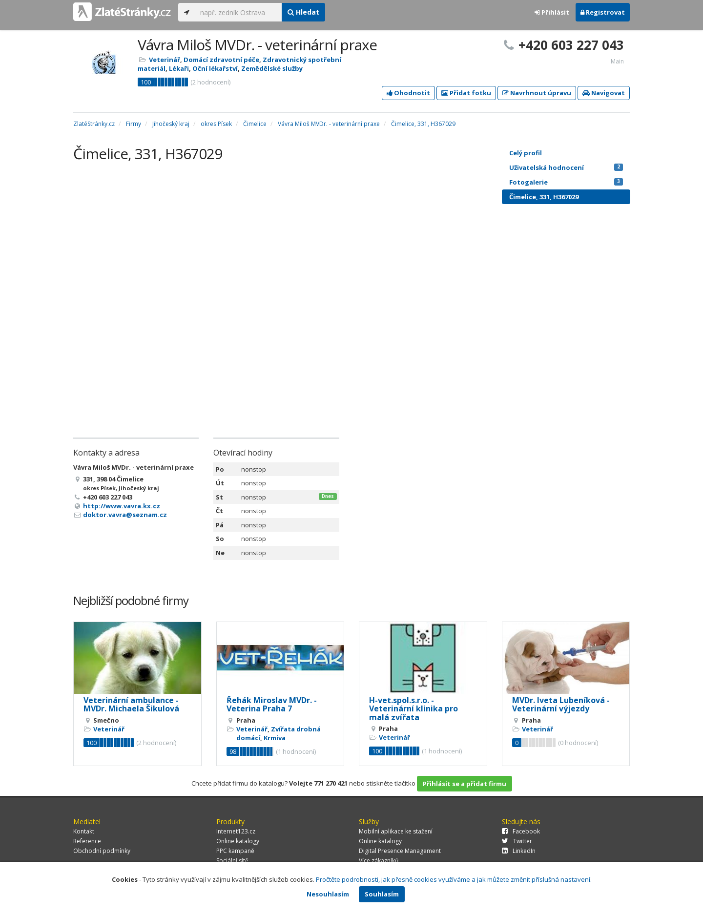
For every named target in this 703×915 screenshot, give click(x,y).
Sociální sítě (232, 860)
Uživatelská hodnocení (566, 167)
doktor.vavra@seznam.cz (125, 514)
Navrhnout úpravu (536, 92)
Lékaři (179, 68)
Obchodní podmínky (101, 851)
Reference (87, 841)
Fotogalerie (566, 182)
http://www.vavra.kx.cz (121, 505)
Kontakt (83, 831)
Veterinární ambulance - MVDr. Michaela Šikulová (131, 704)
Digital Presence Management (400, 851)
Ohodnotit (408, 92)
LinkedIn (519, 851)
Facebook (521, 831)
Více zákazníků (378, 860)
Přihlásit (552, 12)
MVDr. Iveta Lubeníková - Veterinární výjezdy (561, 704)
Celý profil (525, 152)
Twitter (517, 841)
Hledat (303, 12)
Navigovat (603, 92)
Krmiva (275, 737)
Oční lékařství (215, 68)
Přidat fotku (466, 92)
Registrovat (602, 12)
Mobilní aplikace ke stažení (396, 831)
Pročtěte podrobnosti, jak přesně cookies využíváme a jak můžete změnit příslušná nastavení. (454, 879)
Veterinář (164, 59)
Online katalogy (237, 841)
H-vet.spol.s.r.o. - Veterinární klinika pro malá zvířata (413, 709)
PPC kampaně (235, 851)
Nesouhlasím (328, 894)
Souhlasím (382, 894)
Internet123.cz (235, 831)
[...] (238, 12)
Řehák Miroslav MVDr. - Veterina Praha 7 (272, 704)
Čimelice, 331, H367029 (544, 196)
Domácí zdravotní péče (221, 59)
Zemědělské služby (272, 68)
